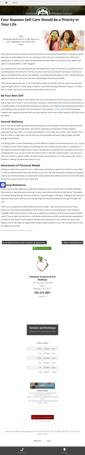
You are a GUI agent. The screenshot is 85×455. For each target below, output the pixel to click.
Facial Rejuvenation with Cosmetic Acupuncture (24, 242)
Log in (48, 441)
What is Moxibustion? (72, 242)
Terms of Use (75, 431)
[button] (3, 185)
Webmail (37, 441)
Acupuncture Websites (13, 431)
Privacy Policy (42, 434)
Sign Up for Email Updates (42, 417)
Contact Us (42, 296)
